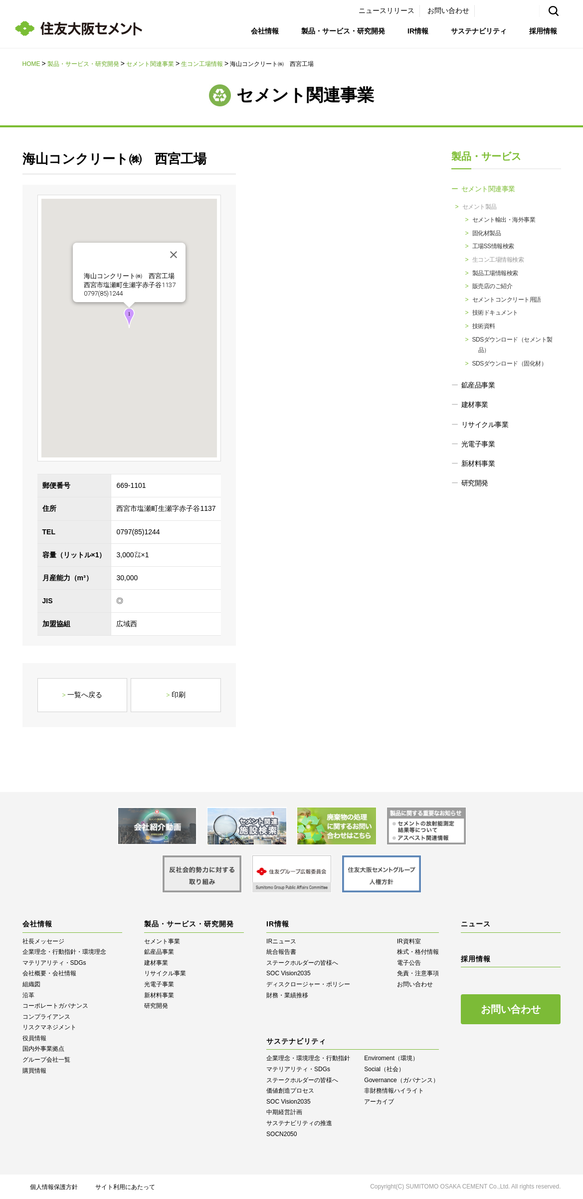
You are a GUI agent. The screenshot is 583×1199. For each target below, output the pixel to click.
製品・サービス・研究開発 (343, 31)
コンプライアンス (46, 1016)
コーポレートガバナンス (55, 1005)
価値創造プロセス (290, 1090)
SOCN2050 (281, 1134)
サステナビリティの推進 (299, 1123)
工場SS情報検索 (493, 246)
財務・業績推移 (287, 995)
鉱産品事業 (478, 385)
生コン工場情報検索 (498, 259)
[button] (129, 318)
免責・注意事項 (418, 973)
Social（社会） (384, 1069)
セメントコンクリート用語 (506, 299)
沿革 (28, 995)
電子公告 (409, 962)
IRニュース (281, 941)
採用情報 (543, 31)
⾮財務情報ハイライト (394, 1090)
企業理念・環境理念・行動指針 (308, 1058)
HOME (31, 63)
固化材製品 (486, 233)
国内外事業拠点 (43, 1048)
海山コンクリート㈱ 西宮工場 (129, 276)
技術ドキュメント (495, 312)
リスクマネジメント (49, 1027)
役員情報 (34, 1038)
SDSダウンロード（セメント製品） (512, 345)
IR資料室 (409, 941)
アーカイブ (379, 1101)
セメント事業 (162, 941)
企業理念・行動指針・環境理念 (64, 951)
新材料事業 (478, 463)
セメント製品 (479, 206)
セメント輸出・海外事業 (504, 219)
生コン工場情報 (202, 63)
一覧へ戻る (84, 695)
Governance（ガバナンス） (401, 1080)
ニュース (476, 924)
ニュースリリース (386, 10)
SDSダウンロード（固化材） (509, 363)
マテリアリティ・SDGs (54, 962)
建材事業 (474, 404)
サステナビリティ (479, 31)
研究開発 (474, 483)
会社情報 (265, 31)
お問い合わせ (448, 10)
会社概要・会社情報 (49, 973)
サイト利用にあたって (125, 1187)
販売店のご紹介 (492, 286)
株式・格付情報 (418, 951)
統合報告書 (281, 951)
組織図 (31, 984)
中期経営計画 (284, 1112)
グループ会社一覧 (46, 1059)
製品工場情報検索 (495, 273)
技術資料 (483, 326)
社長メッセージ (43, 941)
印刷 (179, 695)
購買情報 (34, 1070)
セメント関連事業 (150, 63)
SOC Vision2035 (288, 973)
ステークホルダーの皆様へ (302, 962)
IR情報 (417, 31)
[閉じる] (174, 255)
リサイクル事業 (485, 424)
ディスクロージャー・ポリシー (308, 984)
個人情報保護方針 (54, 1187)
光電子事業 (478, 444)
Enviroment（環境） (391, 1058)
